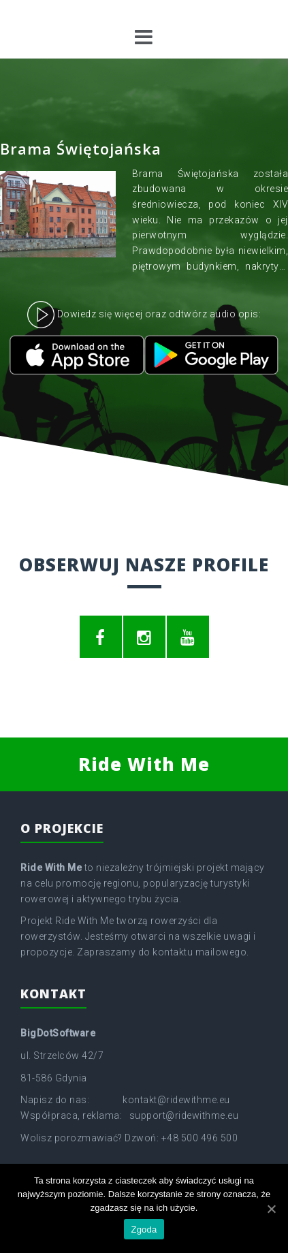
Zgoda (144, 1229)
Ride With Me (144, 764)
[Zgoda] (271, 1209)
